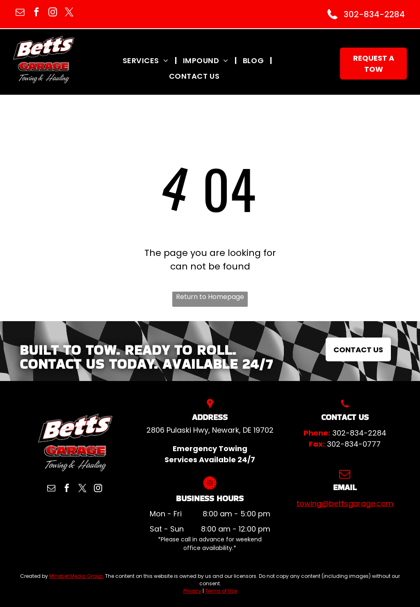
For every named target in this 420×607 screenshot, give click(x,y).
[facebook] (36, 13)
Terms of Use (221, 590)
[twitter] (68, 13)
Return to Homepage (210, 296)
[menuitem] (146, 60)
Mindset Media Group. (76, 576)
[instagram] (52, 13)
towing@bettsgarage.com (345, 503)
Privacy (192, 590)
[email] (19, 13)
